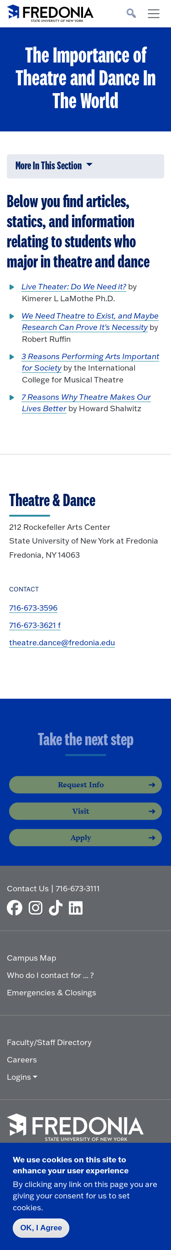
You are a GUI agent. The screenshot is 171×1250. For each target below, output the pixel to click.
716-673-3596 (33, 607)
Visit (81, 818)
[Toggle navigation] (153, 13)
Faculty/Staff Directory (49, 1042)
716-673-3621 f (35, 625)
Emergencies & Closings (51, 992)
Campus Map (31, 957)
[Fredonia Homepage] (50, 11)
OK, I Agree (41, 1228)
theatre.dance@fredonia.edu (62, 642)
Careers (22, 1059)
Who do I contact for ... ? (50, 975)
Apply (81, 844)
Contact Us (28, 888)
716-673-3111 (78, 888)
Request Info (81, 791)
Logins (19, 1077)
